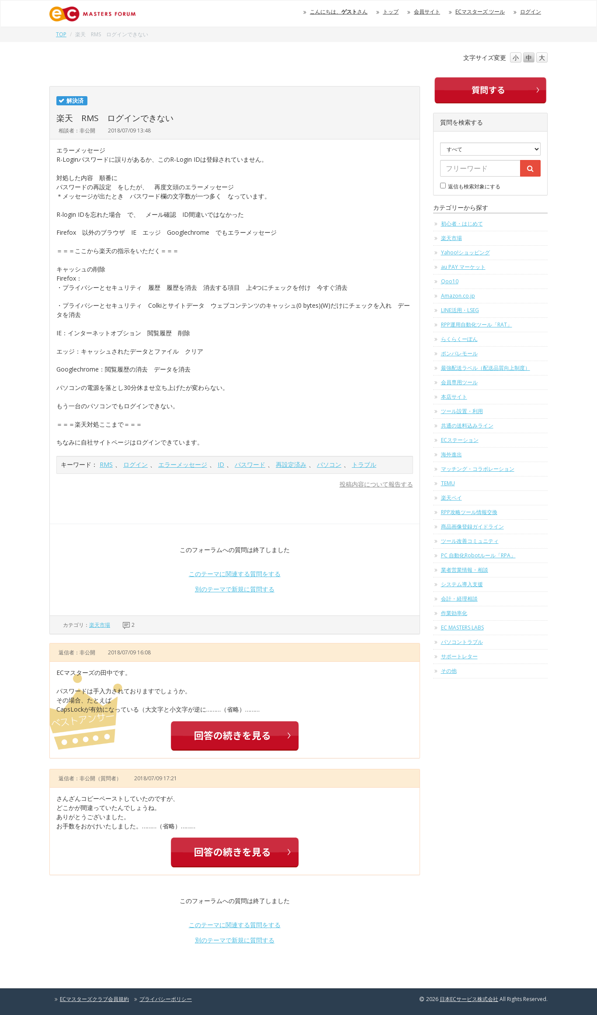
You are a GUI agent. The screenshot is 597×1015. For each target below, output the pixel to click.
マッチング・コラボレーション (477, 469)
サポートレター (459, 656)
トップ (391, 11)
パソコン (329, 464)
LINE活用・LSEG (460, 310)
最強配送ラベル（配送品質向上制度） (485, 368)
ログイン (530, 11)
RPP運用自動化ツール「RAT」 (476, 324)
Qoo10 (449, 281)
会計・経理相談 (459, 598)
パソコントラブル (462, 642)
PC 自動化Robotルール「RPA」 (478, 555)
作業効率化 (454, 613)
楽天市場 (99, 625)
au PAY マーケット (463, 267)
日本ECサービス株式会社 (469, 999)
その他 (449, 670)
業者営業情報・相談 (464, 570)
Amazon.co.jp (458, 295)
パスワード (250, 464)
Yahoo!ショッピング (465, 252)
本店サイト (454, 396)
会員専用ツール (459, 382)
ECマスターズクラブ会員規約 (94, 999)
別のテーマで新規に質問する (234, 589)
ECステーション (460, 440)
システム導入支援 (462, 584)
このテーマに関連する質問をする (235, 574)
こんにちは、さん (339, 11)
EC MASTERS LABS (462, 627)
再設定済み (291, 464)
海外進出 (451, 454)
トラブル (364, 464)
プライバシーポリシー (165, 999)
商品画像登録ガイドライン (472, 526)
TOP (61, 34)
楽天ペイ (451, 497)
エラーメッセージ (182, 464)
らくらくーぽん (459, 339)
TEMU (448, 483)
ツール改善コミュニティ (470, 541)
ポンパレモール (459, 353)
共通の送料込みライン (467, 425)
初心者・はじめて (462, 223)
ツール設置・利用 (462, 411)
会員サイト (427, 11)
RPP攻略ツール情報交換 (469, 512)
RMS (106, 464)
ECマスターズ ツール (480, 11)
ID (221, 464)
